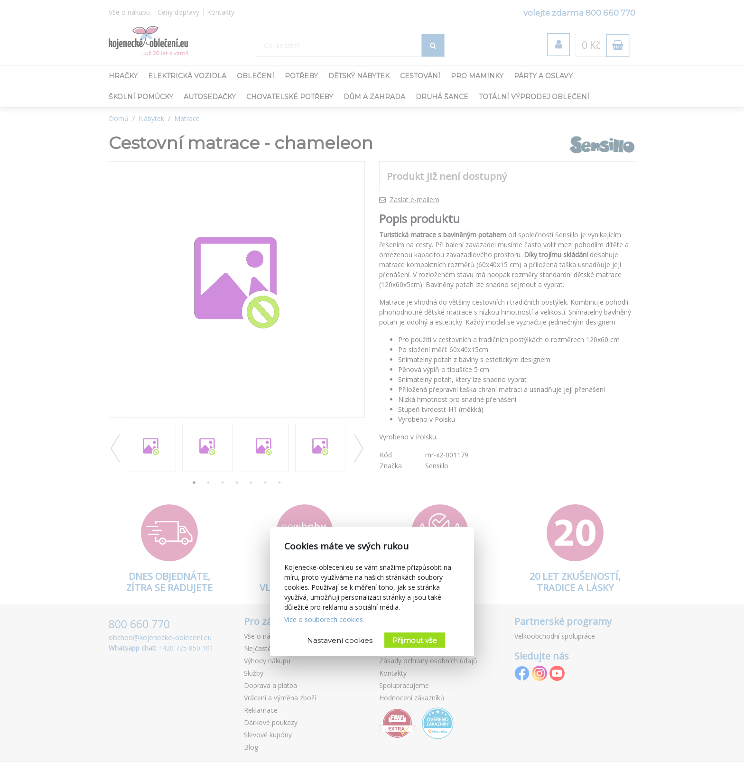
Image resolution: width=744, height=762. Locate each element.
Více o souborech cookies (323, 619)
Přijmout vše (414, 640)
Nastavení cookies (339, 640)
